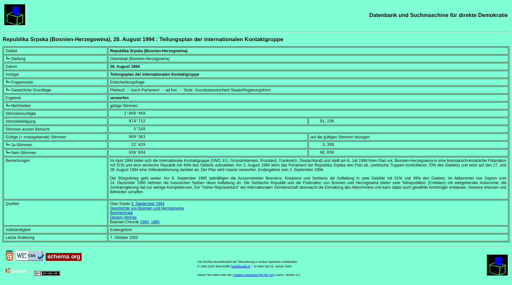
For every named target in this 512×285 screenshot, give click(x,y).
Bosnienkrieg (121, 213)
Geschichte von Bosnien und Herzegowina (147, 208)
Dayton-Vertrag (123, 217)
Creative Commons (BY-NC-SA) (253, 275)
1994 (144, 222)
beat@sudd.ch (240, 266)
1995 (155, 222)
